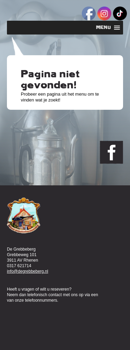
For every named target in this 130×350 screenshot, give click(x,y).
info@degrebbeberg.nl (27, 271)
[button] (103, 28)
